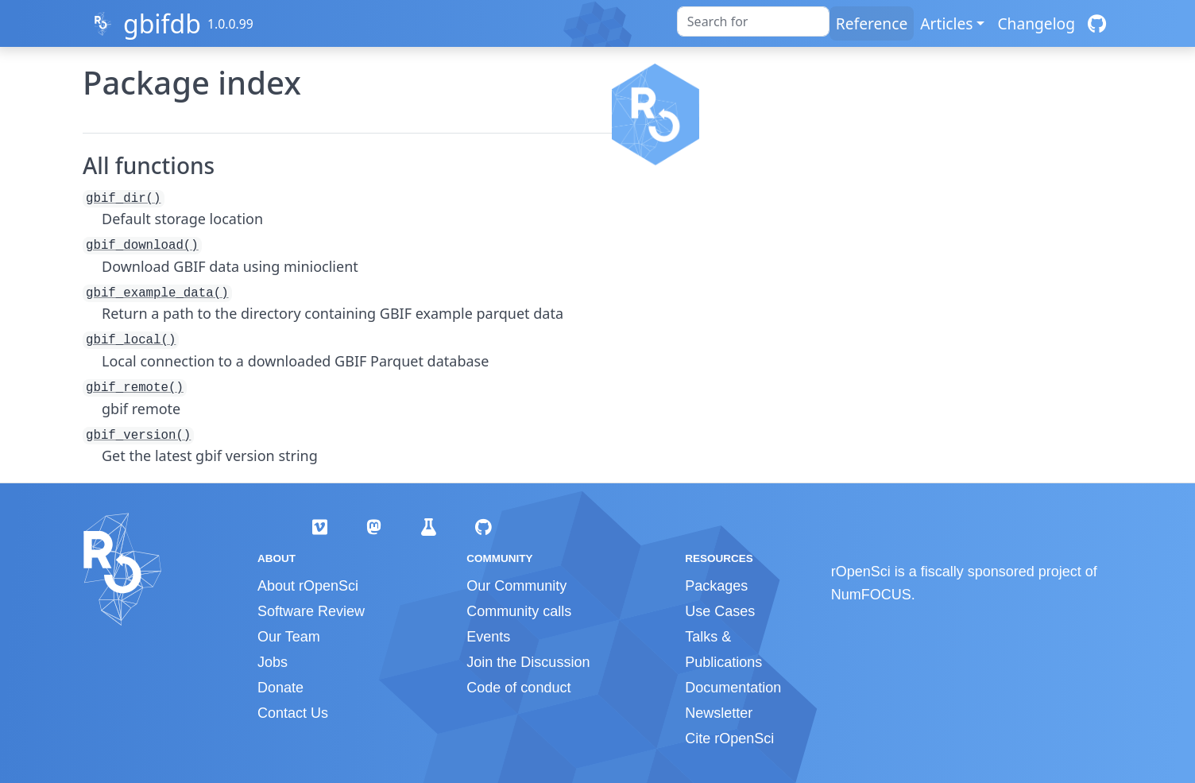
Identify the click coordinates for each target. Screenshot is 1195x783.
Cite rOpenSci (729, 738)
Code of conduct (518, 688)
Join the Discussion (528, 662)
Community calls (518, 611)
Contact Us (292, 713)
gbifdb (162, 23)
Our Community (516, 586)
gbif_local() (131, 340)
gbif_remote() (135, 388)
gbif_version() (138, 435)
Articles (946, 23)
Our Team (288, 637)
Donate (280, 688)
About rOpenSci (307, 586)
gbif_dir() (123, 199)
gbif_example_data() (157, 293)
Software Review (311, 611)
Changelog (1036, 23)
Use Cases (720, 611)
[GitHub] (1096, 23)
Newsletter (718, 713)
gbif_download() (142, 245)
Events (488, 637)
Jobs (272, 662)
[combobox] (753, 21)
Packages (716, 586)
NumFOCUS (871, 595)
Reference (871, 23)
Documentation (733, 688)
